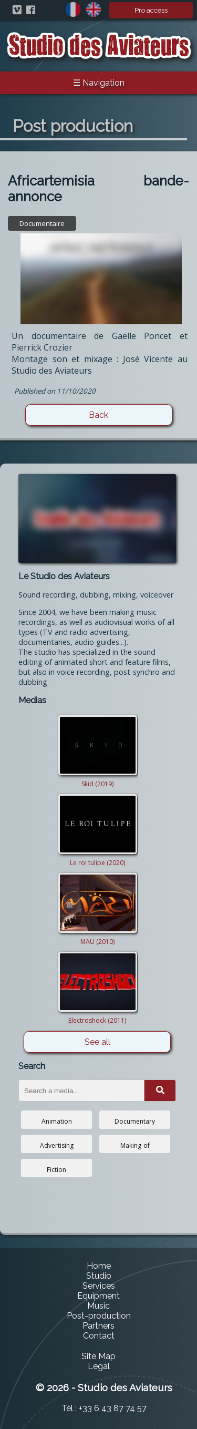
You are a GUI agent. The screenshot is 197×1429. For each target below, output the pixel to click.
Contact (99, 1336)
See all (97, 1042)
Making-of (135, 1145)
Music (98, 1306)
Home (99, 1266)
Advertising (57, 1145)
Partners (98, 1326)
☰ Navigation (99, 83)
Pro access (151, 10)
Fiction (56, 1169)
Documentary (135, 1121)
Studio (98, 1276)
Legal (99, 1366)
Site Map (98, 1356)
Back (98, 415)
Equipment (98, 1296)
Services (98, 1286)
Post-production (99, 1316)
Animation (57, 1121)
